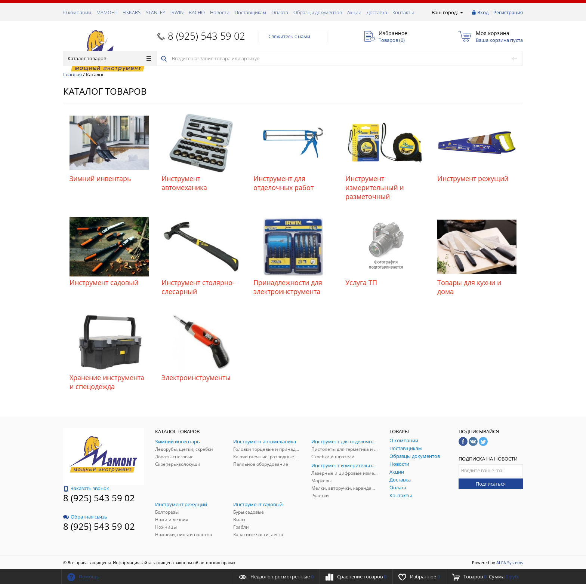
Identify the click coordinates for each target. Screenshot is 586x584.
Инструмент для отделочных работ (283, 183)
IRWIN (176, 12)
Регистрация (508, 12)
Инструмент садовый (104, 282)
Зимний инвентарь (100, 178)
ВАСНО (197, 12)
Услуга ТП (361, 282)
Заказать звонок (86, 488)
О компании (77, 12)
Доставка (377, 12)
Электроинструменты (196, 377)
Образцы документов (317, 12)
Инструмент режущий (472, 178)
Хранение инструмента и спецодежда (107, 382)
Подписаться (491, 483)
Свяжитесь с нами (293, 36)
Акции (354, 12)
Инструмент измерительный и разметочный (374, 187)
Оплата (279, 12)
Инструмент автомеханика (184, 183)
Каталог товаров (109, 58)
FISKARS (132, 12)
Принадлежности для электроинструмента (287, 287)
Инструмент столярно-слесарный (198, 287)
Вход (482, 12)
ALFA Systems (509, 562)
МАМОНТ (106, 12)
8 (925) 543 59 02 (206, 36)
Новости (219, 12)
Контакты (403, 12)
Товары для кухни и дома (469, 287)
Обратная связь (85, 516)
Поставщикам (250, 12)
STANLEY (155, 12)
